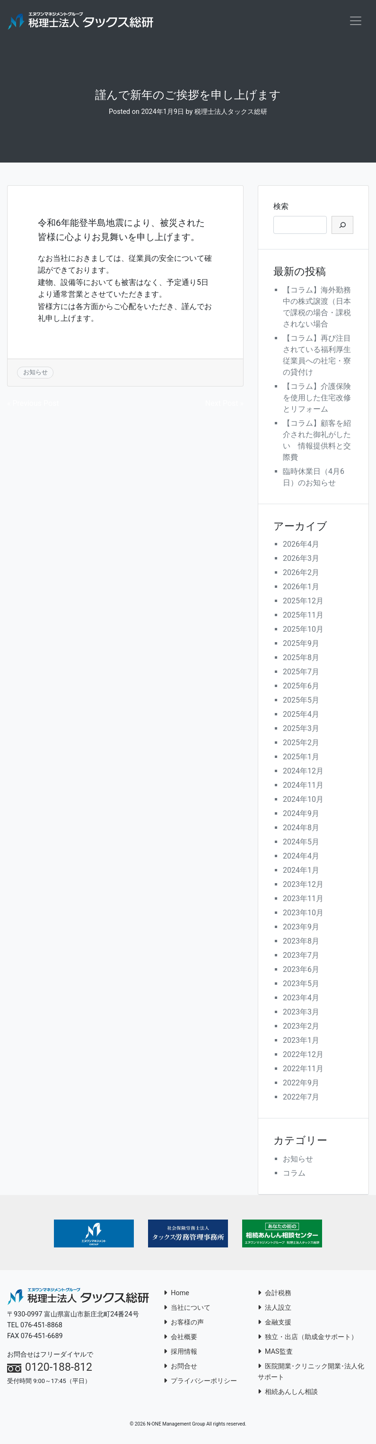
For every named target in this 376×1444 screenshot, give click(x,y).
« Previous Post (33, 404)
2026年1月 (301, 587)
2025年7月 (301, 672)
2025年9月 (301, 644)
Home (176, 1293)
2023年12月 (303, 885)
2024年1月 (301, 871)
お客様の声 (184, 1323)
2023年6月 (301, 970)
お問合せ (180, 1367)
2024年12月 (303, 771)
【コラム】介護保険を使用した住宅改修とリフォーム (317, 398)
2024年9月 (301, 814)
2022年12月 (303, 1055)
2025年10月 (303, 630)
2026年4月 (301, 545)
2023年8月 (301, 941)
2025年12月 (303, 601)
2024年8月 (301, 828)
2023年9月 (301, 927)
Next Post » (224, 404)
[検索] (342, 225)
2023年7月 (301, 956)
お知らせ (35, 373)
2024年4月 (301, 856)
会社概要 (180, 1337)
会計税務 (274, 1293)
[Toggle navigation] (355, 21)
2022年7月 (301, 1097)
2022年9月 (301, 1083)
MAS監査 (275, 1352)
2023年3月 (301, 1012)
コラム (294, 1173)
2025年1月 (301, 757)
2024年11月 (303, 786)
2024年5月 (301, 842)
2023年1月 (301, 1041)
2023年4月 (301, 998)
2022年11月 (303, 1069)
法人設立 (274, 1308)
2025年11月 (303, 615)
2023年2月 (301, 1027)
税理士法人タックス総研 (230, 113)
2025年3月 (301, 729)
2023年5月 (301, 984)
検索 (281, 206)
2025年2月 (301, 743)
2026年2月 (301, 573)
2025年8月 (301, 658)
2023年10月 (303, 913)
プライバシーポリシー (200, 1381)
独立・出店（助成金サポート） (308, 1337)
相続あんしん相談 (288, 1392)
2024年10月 (303, 800)
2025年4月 (301, 715)
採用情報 (180, 1352)
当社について (187, 1308)
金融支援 (274, 1323)
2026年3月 (301, 559)
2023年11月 (303, 899)
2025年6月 (301, 686)
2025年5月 (301, 700)
